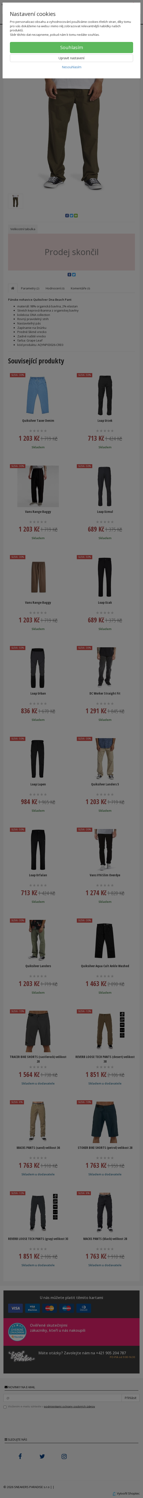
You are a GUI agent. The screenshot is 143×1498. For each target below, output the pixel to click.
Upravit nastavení (71, 58)
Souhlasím (71, 47)
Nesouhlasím (71, 67)
